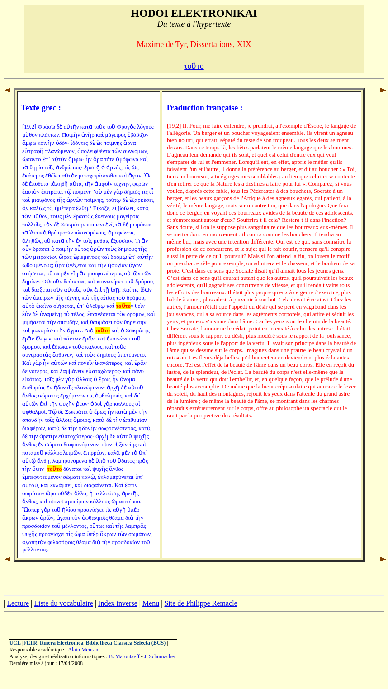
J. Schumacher (160, 656)
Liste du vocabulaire (63, 603)
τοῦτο (193, 66)
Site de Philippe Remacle (200, 603)
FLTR (30, 643)
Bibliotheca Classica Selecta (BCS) (126, 643)
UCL (15, 643)
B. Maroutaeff (124, 656)
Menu (150, 603)
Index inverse (117, 603)
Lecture (18, 603)
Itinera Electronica (62, 643)
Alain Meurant (83, 649)
